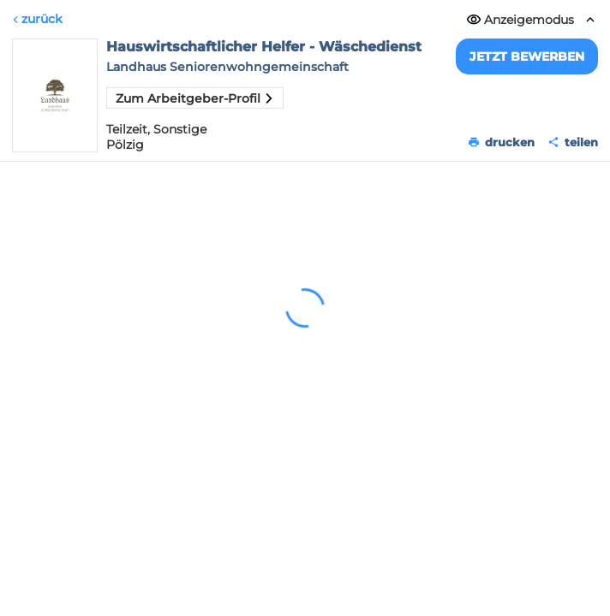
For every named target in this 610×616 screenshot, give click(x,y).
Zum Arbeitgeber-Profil (195, 98)
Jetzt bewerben (526, 56)
